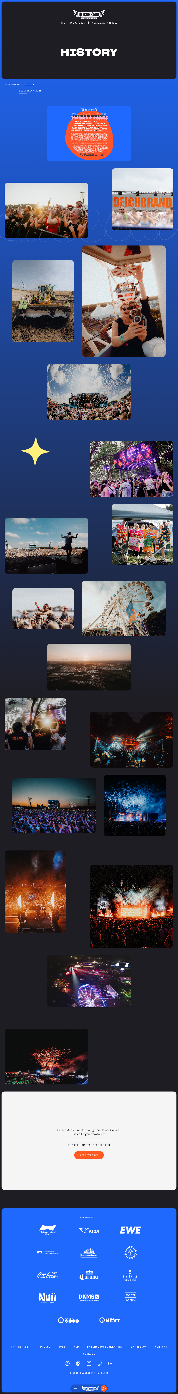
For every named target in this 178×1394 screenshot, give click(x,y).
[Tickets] (104, 1388)
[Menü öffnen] (75, 1388)
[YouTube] (110, 1363)
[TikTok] (100, 1363)
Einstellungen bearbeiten (89, 1145)
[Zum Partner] (47, 1230)
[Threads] (78, 1363)
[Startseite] (89, 20)
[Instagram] (89, 1363)
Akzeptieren (88, 1155)
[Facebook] (67, 1363)
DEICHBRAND (12, 84)
